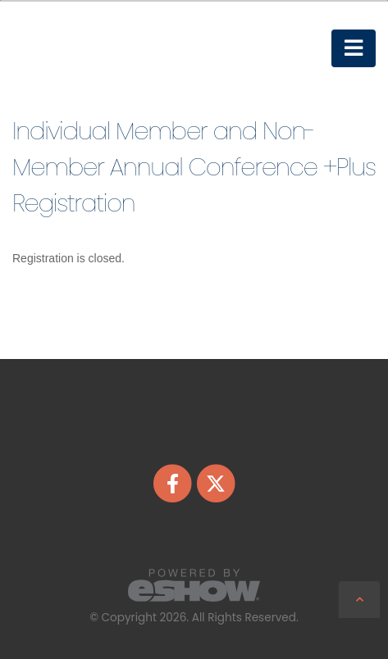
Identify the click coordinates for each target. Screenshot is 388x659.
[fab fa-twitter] (215, 482)
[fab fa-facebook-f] (174, 482)
